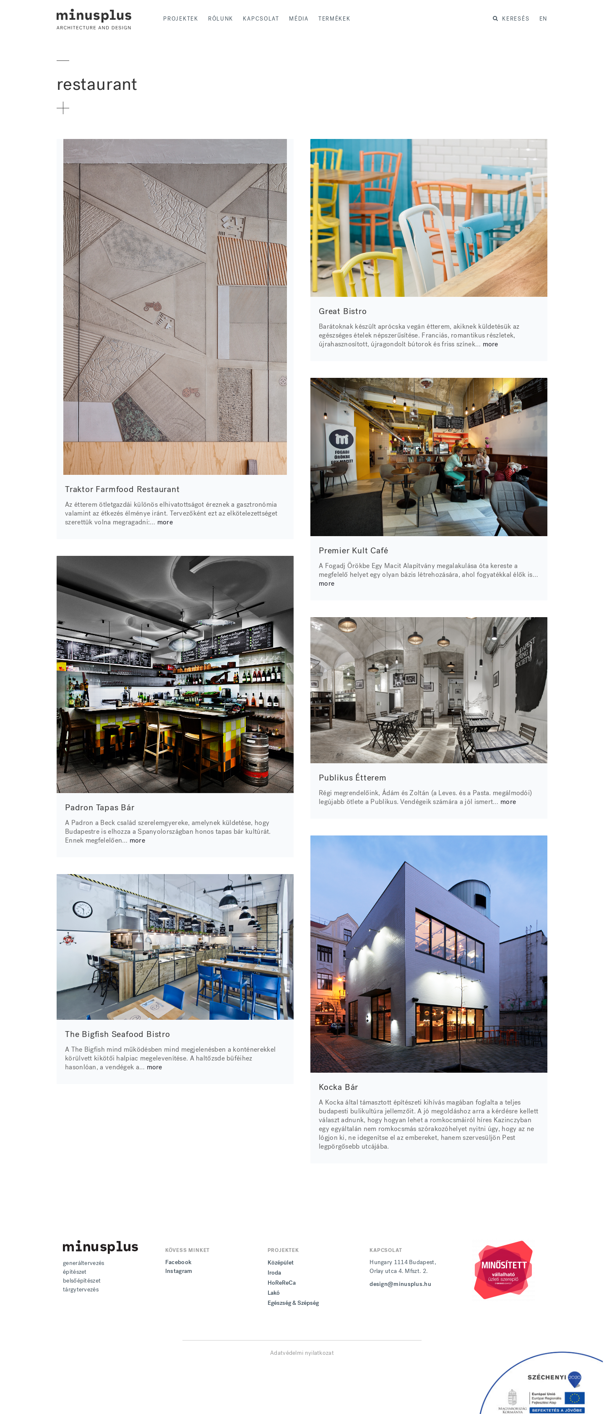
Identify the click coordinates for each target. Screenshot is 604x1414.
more (165, 522)
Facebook (178, 1262)
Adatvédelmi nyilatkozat (302, 1353)
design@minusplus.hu (400, 1284)
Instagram (179, 1271)
